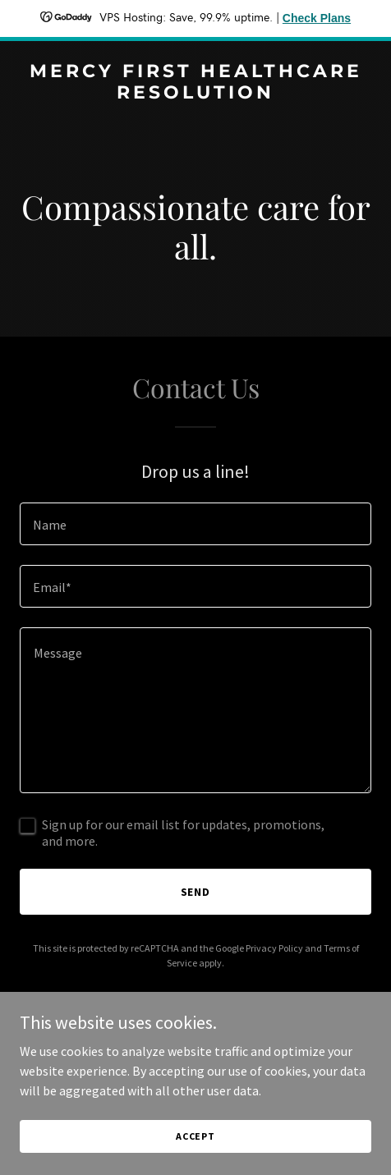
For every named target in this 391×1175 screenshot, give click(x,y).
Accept (195, 1136)
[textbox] (195, 524)
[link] (195, 93)
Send (196, 891)
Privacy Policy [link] (274, 948)
